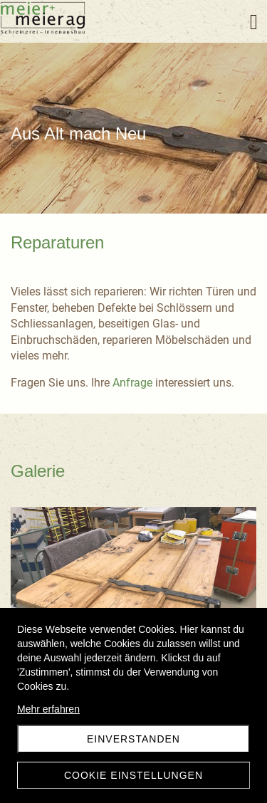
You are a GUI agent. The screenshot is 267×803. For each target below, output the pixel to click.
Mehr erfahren (48, 709)
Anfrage (132, 382)
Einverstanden (133, 739)
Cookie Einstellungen (133, 775)
